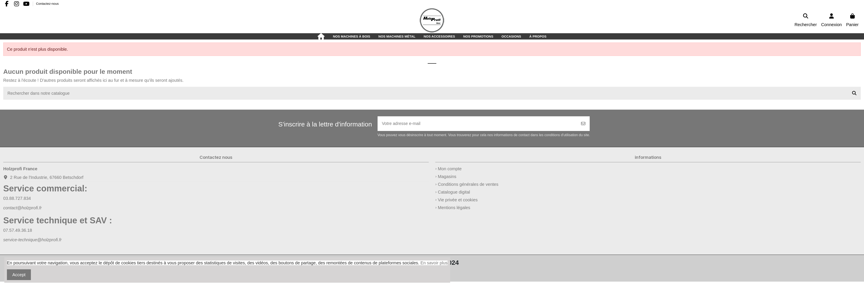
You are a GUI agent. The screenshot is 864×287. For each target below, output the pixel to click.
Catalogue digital (454, 192)
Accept (18, 274)
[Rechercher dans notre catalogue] (854, 93)
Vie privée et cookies (458, 200)
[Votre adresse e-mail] (477, 124)
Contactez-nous (47, 3)
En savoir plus (434, 262)
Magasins (447, 177)
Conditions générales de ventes (468, 185)
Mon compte (450, 169)
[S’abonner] (583, 124)
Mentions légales (454, 208)
